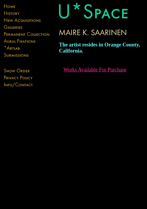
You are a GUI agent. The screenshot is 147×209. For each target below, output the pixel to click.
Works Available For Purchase (94, 70)
